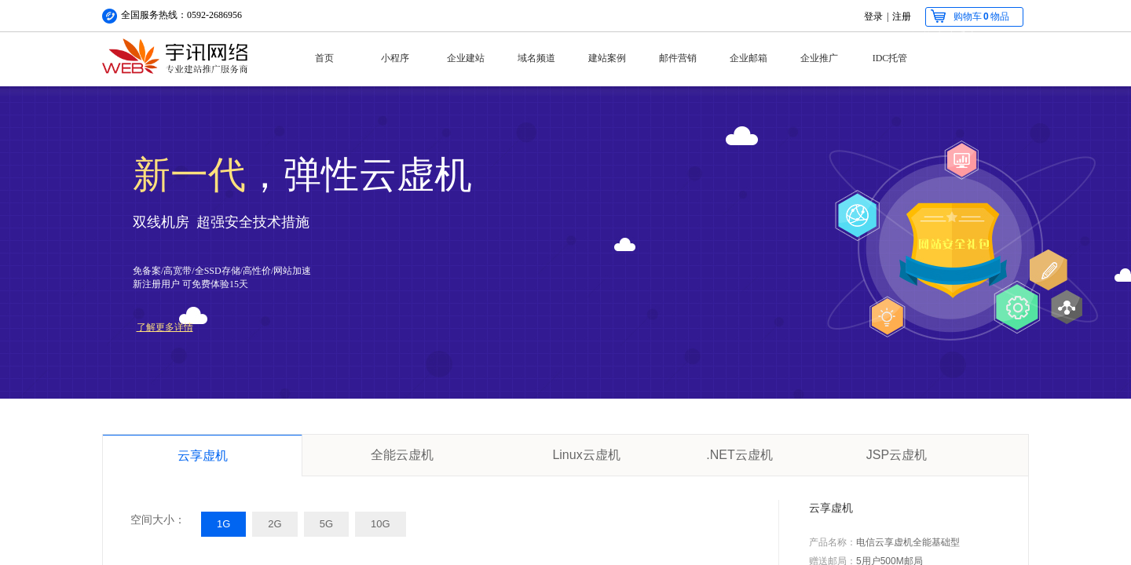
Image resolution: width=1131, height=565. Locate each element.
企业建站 (466, 58)
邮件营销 (678, 58)
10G (380, 524)
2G (274, 524)
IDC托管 (890, 58)
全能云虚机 (402, 454)
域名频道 (536, 58)
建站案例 (607, 58)
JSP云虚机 (896, 454)
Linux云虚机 (586, 454)
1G (223, 524)
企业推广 (819, 58)
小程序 (395, 58)
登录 (873, 16)
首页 (324, 58)
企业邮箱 (748, 58)
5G (326, 524)
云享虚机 (203, 455)
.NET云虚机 (739, 454)
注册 (901, 16)
